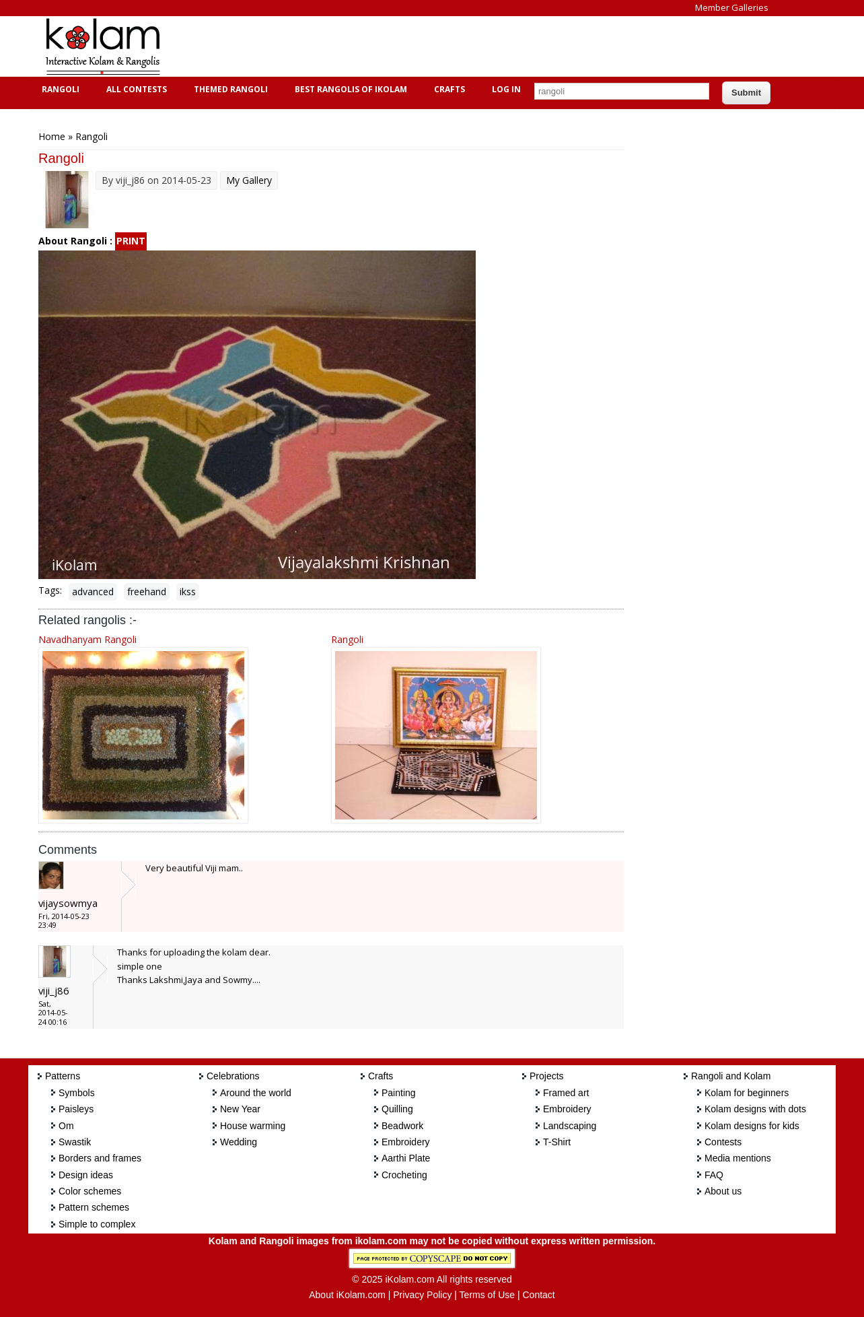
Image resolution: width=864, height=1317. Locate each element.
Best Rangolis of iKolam (349, 89)
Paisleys (76, 1109)
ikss (188, 591)
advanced (93, 591)
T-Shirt (557, 1142)
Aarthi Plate (406, 1158)
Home (51, 136)
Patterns (62, 1076)
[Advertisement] (421, 46)
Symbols (77, 1092)
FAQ (714, 1175)
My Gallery (249, 180)
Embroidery (406, 1142)
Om (66, 1125)
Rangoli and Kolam (730, 1076)
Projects (547, 1076)
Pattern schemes (94, 1207)
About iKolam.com (347, 1294)
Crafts (448, 89)
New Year (240, 1109)
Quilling (397, 1109)
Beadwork (402, 1125)
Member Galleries (731, 7)
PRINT (130, 240)
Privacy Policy (422, 1294)
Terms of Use (487, 1294)
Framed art (566, 1092)
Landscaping (569, 1125)
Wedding (238, 1142)
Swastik (75, 1142)
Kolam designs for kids (752, 1125)
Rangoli (58, 89)
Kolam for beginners (747, 1092)
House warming (252, 1125)
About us (723, 1191)
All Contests (135, 89)
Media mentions (738, 1158)
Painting (399, 1092)
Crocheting (404, 1175)
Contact (538, 1294)
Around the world (255, 1092)
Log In (506, 89)
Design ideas (86, 1175)
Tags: (50, 590)
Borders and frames (100, 1158)
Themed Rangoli (229, 89)
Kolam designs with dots (755, 1109)
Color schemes (90, 1191)
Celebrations (233, 1076)
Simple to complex (97, 1224)
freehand (146, 591)
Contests (723, 1142)
